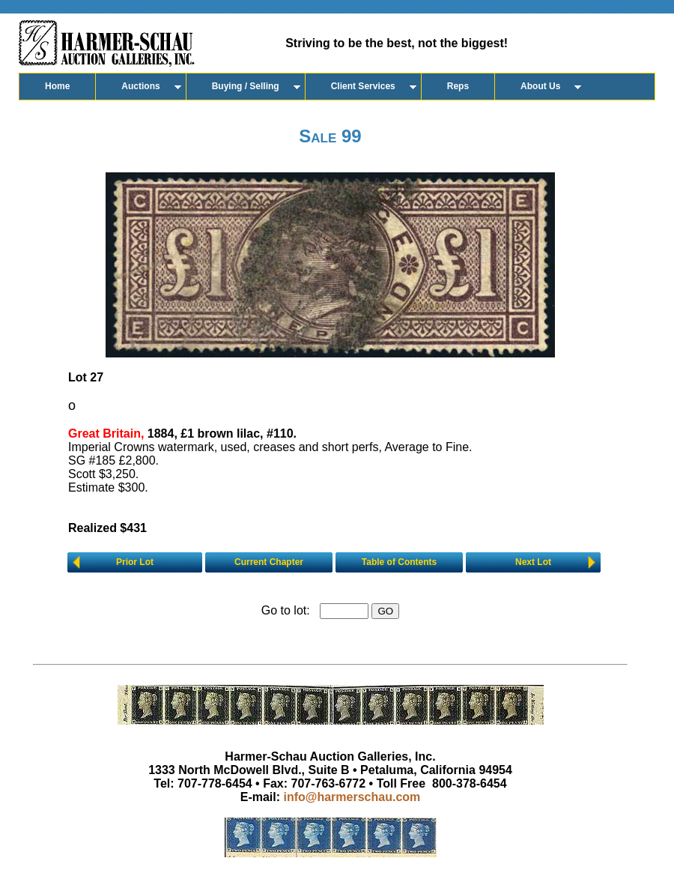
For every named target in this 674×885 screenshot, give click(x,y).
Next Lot (533, 562)
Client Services (363, 86)
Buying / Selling (245, 86)
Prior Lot (135, 562)
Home (57, 86)
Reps (458, 86)
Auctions (140, 86)
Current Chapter (268, 562)
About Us (540, 86)
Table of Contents (399, 562)
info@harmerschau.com (352, 797)
